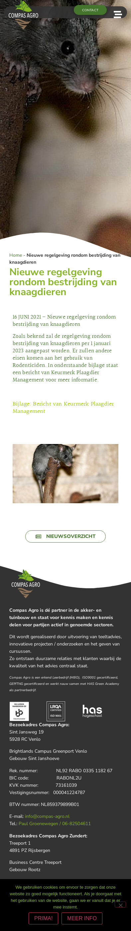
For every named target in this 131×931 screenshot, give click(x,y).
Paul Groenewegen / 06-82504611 (55, 823)
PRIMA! (43, 918)
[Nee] (120, 905)
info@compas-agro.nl (47, 816)
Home (15, 255)
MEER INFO (82, 918)
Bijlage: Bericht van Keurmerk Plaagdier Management (63, 408)
